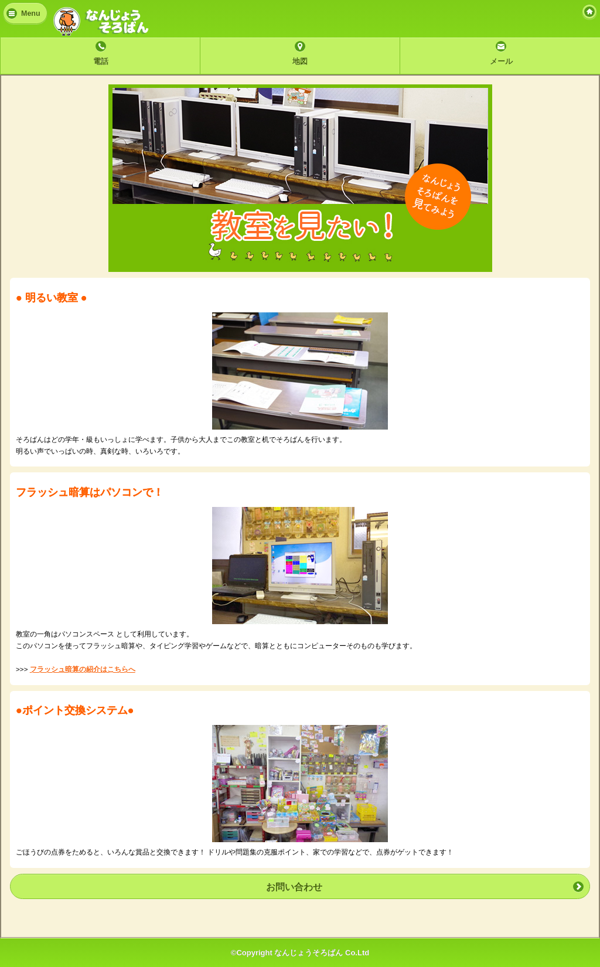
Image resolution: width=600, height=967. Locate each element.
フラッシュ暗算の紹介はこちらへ (82, 669)
